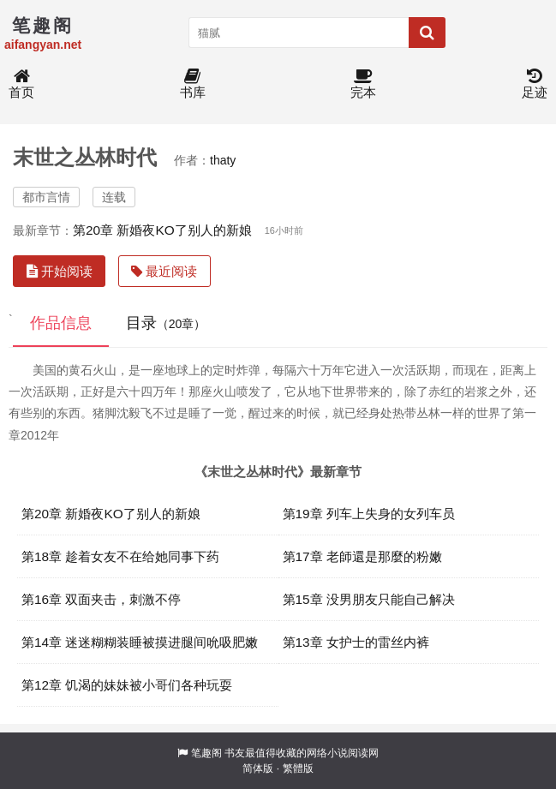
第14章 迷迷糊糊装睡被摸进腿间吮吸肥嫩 (139, 642)
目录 (166, 323)
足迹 (534, 84)
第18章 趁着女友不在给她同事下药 (120, 556)
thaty (223, 160)
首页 (21, 84)
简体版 (257, 768)
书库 (193, 84)
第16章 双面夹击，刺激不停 (101, 599)
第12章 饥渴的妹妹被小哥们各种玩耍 (126, 685)
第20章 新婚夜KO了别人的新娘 (162, 230)
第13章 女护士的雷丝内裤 (356, 642)
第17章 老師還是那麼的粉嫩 (362, 556)
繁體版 (298, 768)
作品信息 (61, 323)
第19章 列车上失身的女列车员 (369, 513)
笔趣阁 (206, 753)
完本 (363, 84)
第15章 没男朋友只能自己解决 (369, 599)
